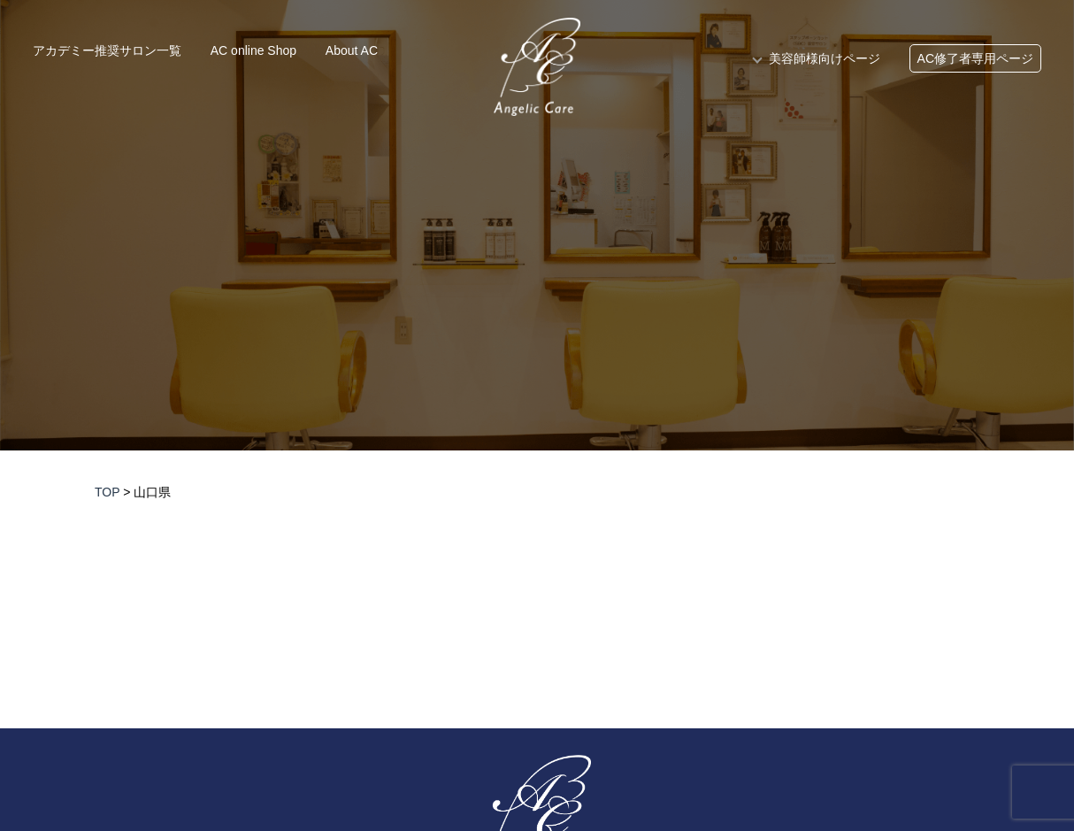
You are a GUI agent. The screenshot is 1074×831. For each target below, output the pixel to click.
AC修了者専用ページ (975, 58)
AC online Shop (253, 50)
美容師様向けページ (824, 58)
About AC (352, 50)
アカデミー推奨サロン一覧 (107, 50)
